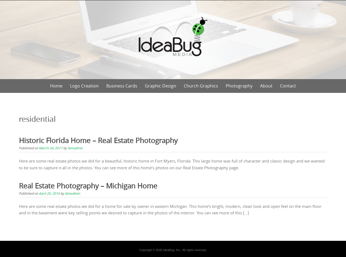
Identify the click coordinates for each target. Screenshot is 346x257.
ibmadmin (75, 148)
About (266, 86)
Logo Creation (84, 86)
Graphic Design (160, 86)
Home (56, 86)
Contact (288, 86)
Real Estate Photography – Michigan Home (88, 186)
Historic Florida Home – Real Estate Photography (98, 140)
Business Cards (121, 86)
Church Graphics (201, 86)
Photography (239, 86)
